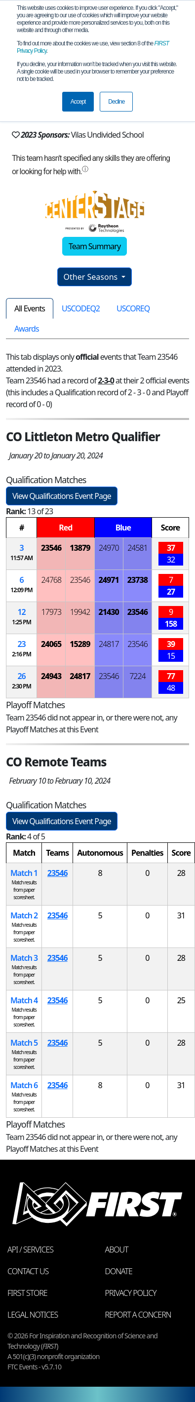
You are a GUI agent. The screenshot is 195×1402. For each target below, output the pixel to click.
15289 (80, 644)
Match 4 (24, 1000)
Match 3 (24, 957)
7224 (137, 676)
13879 (80, 547)
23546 (51, 547)
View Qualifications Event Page (61, 496)
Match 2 (24, 915)
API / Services (30, 1249)
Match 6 (24, 1085)
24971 (109, 579)
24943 (51, 676)
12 (21, 611)
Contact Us (27, 1271)
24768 (51, 579)
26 (21, 676)
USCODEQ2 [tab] (81, 308)
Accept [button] (78, 101)
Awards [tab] (26, 328)
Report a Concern (138, 1314)
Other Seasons (92, 276)
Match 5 (24, 1042)
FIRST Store (27, 1293)
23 (21, 644)
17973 (51, 611)
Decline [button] (116, 101)
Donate (118, 1271)
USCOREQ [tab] (133, 308)
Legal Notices (32, 1314)
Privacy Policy (130, 1293)
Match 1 (24, 873)
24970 (109, 547)
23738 (137, 579)
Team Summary (94, 246)
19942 (80, 611)
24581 (137, 547)
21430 (109, 611)
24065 (51, 644)
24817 (109, 644)
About (116, 1249)
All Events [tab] (29, 308)
